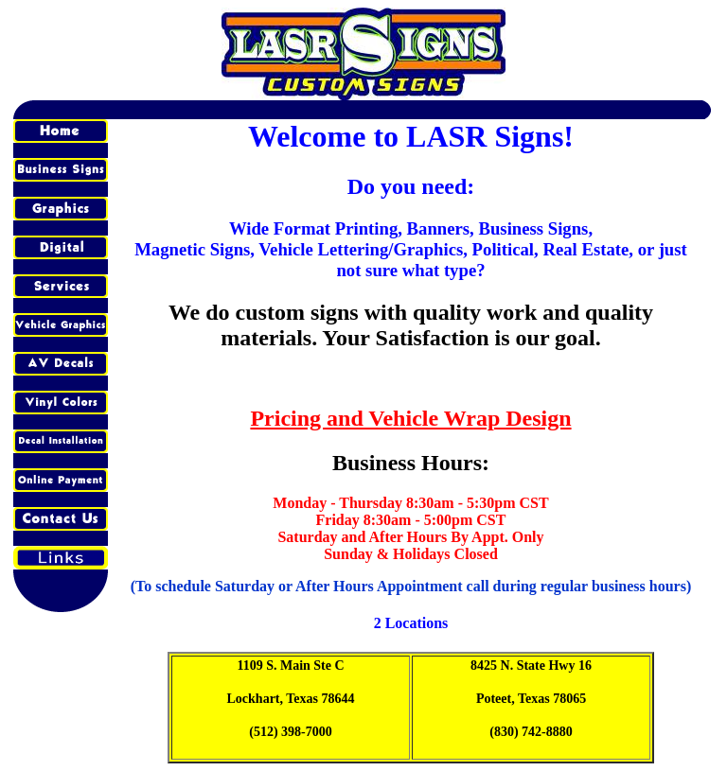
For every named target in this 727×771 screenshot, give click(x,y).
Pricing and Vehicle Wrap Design (410, 418)
